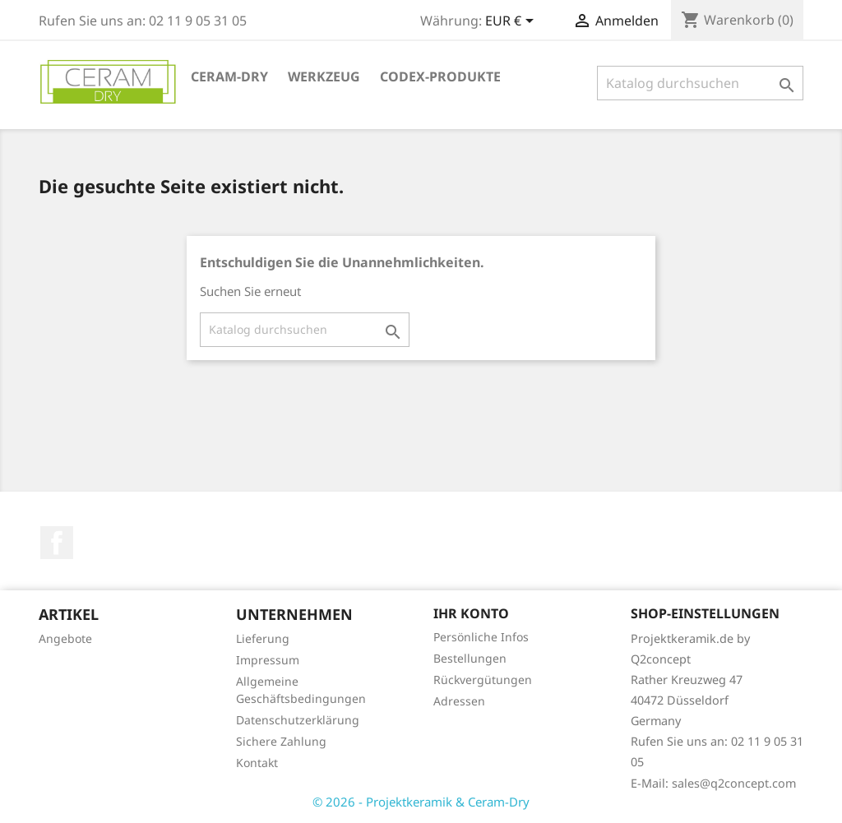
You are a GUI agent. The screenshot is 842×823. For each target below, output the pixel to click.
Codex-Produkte (440, 76)
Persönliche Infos (481, 637)
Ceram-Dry (229, 76)
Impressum (267, 660)
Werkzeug (324, 76)
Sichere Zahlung (281, 741)
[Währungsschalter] (512, 22)
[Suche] (700, 83)
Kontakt (257, 762)
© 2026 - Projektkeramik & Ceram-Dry (421, 801)
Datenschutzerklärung (297, 720)
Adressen (459, 701)
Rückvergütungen (482, 679)
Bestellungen (470, 658)
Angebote (65, 638)
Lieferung (262, 638)
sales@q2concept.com (734, 783)
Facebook (56, 542)
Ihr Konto (471, 613)
